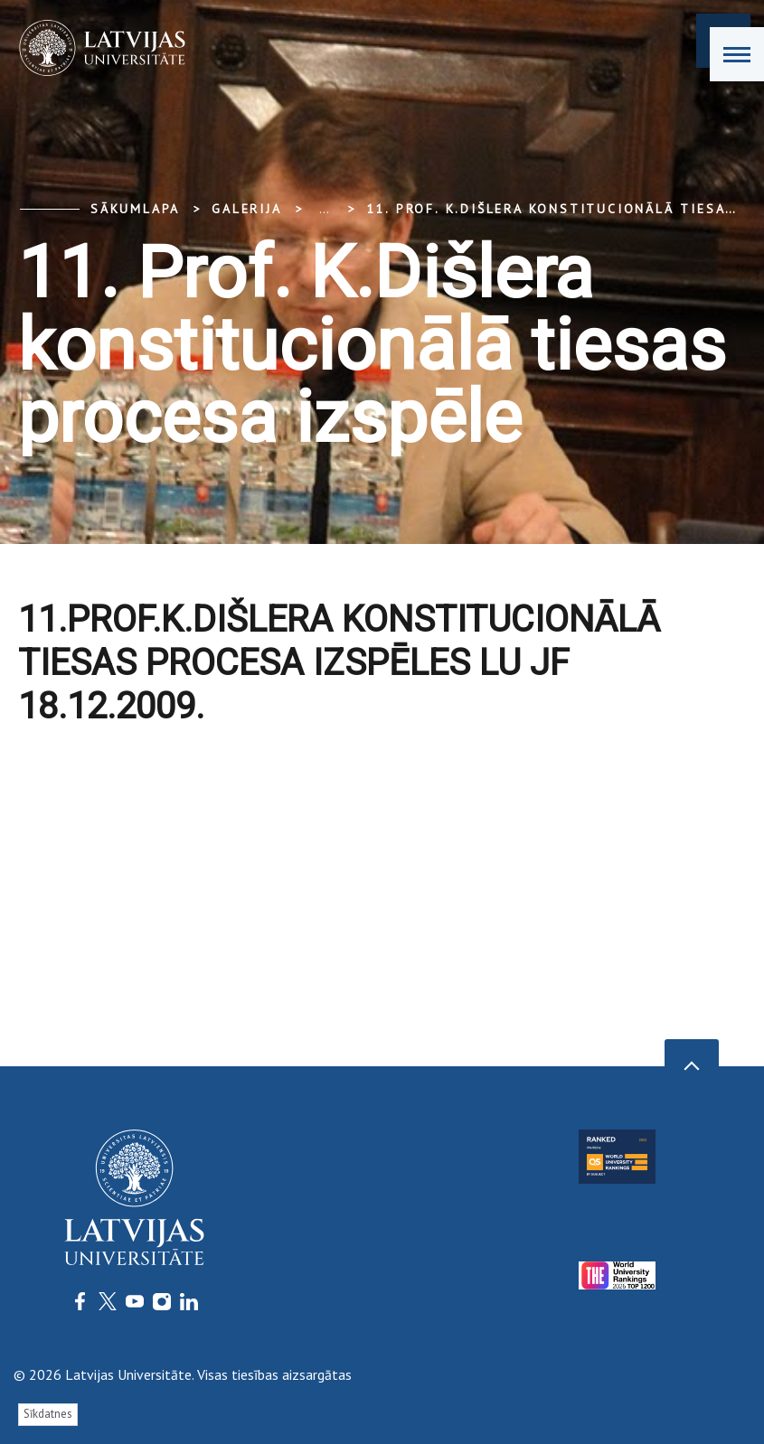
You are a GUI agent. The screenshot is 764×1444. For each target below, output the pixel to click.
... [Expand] (324, 209)
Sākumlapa (135, 209)
